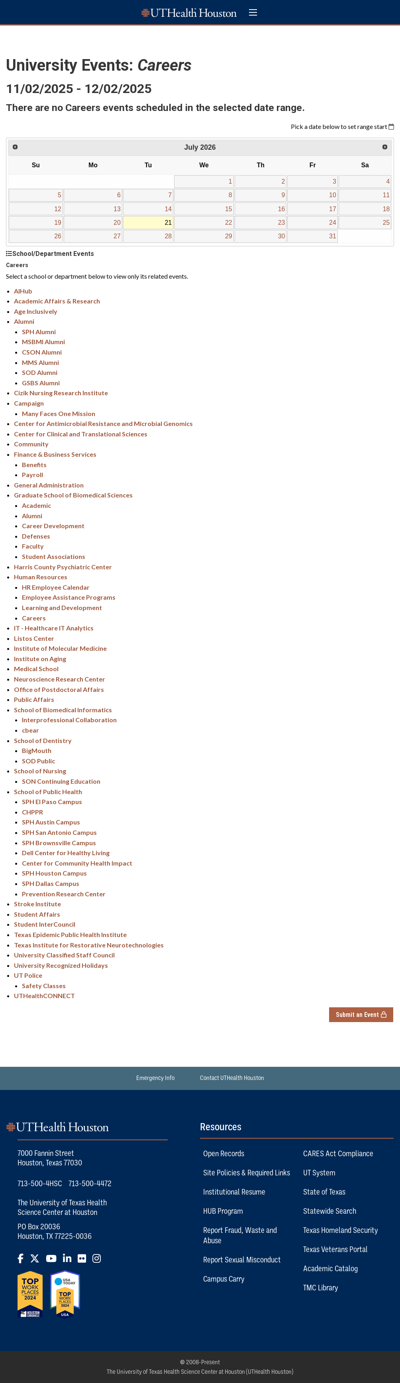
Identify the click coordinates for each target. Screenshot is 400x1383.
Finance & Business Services (55, 454)
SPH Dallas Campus (50, 883)
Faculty (33, 546)
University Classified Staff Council (64, 955)
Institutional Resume (234, 1191)
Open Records (223, 1153)
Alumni (24, 321)
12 (57, 209)
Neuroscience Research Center (59, 679)
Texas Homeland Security (340, 1230)
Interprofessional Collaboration (69, 719)
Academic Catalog (330, 1268)
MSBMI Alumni (43, 341)
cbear (30, 730)
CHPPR (32, 812)
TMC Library (320, 1287)
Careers (34, 618)
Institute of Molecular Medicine (60, 648)
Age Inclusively (35, 311)
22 (228, 222)
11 (386, 195)
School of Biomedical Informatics (63, 709)
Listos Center (34, 638)
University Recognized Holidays (61, 965)
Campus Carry (224, 1278)
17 (332, 209)
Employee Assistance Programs (69, 597)
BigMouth (36, 750)
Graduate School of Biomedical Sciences (73, 495)
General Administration (49, 485)
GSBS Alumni (41, 382)
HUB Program (223, 1211)
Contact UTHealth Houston (232, 1078)
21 (168, 222)
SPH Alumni (39, 331)
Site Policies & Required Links (246, 1172)
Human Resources (40, 577)
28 (168, 236)
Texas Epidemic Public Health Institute (70, 934)
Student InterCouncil (44, 924)
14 (168, 209)
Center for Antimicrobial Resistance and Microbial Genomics (103, 423)
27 (117, 236)
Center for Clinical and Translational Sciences (80, 434)
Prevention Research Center (64, 894)
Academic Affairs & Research (57, 301)
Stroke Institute (37, 903)
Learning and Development (62, 607)
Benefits (34, 464)
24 (332, 222)
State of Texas (324, 1191)
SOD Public (38, 761)
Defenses (36, 536)
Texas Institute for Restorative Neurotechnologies (89, 945)
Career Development (53, 525)
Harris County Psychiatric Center (63, 567)
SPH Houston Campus (54, 873)
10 (332, 195)
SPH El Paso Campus (52, 801)
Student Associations (53, 556)
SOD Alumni (39, 372)
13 (117, 209)
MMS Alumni (40, 362)
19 (57, 222)
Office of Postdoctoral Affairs (59, 689)
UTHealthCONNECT (44, 995)
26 (57, 236)
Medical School (36, 668)
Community (31, 444)
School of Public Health (48, 791)
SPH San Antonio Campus (59, 832)
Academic (36, 505)
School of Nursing (40, 771)
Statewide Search (329, 1211)
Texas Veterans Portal (335, 1249)
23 (281, 222)
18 (386, 209)
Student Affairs (37, 914)
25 (386, 222)
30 (281, 236)
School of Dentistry (43, 740)
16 (281, 209)
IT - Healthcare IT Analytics (54, 628)
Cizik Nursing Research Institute (61, 392)
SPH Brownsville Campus (59, 842)
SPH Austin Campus (51, 822)
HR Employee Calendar (56, 587)
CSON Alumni (42, 352)
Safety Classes (44, 985)
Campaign (29, 403)
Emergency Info (155, 1078)
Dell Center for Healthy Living (66, 852)
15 (228, 209)
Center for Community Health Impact (77, 863)
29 (228, 236)
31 (332, 236)
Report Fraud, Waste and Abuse (240, 1235)
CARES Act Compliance (338, 1153)
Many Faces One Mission (58, 413)
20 (117, 222)
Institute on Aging (40, 658)
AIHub (23, 291)
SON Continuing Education (61, 781)
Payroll (32, 474)
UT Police (28, 975)
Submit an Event (364, 1014)
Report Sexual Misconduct (242, 1259)
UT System (319, 1172)
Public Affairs (34, 699)
